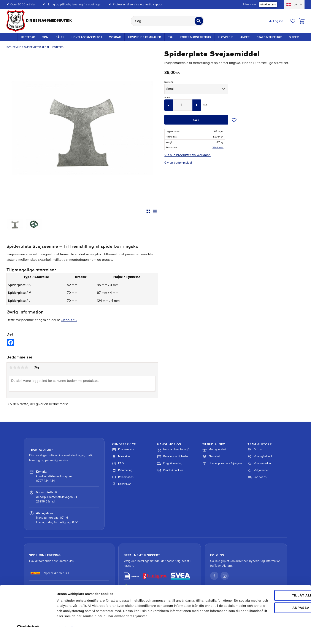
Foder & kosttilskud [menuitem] (195, 37)
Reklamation (122, 477)
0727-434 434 (45, 481)
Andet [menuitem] (245, 37)
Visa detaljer (66, 618)
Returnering (122, 470)
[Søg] (199, 21)
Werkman (218, 147)
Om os (255, 450)
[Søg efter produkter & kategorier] (167, 21)
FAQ (118, 463)
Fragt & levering (169, 463)
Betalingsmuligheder (172, 456)
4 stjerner (22, 367)
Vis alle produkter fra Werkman (187, 155)
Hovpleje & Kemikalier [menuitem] (144, 37)
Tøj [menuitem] (170, 37)
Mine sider (121, 456)
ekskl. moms (268, 4)
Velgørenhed (258, 470)
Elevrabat (211, 456)
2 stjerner (15, 367)
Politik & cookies (170, 470)
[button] (293, 21)
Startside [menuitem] (13, 37)
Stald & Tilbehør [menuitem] (269, 37)
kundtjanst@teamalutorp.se (54, 476)
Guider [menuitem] (294, 37)
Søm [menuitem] (45, 37)
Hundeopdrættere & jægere (222, 463)
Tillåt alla (274, 580)
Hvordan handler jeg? (173, 450)
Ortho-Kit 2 (69, 320)
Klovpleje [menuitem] (225, 37)
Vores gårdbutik (260, 456)
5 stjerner (26, 367)
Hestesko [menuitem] (28, 37)
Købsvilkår (121, 484)
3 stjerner (19, 367)
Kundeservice (123, 450)
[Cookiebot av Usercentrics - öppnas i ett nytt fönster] (28, 618)
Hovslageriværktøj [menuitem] (86, 37)
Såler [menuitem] (60, 37)
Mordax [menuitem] (115, 37)
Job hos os (257, 477)
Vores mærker (259, 463)
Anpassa (275, 593)
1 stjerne (11, 367)
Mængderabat (214, 450)
